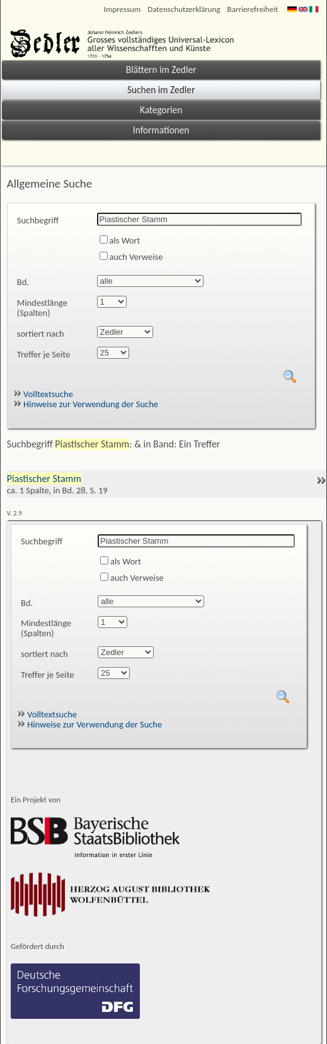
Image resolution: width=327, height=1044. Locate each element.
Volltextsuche (43, 394)
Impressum (122, 9)
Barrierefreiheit (252, 9)
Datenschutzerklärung (183, 9)
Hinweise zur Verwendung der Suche (86, 404)
